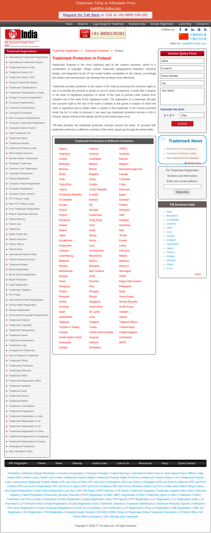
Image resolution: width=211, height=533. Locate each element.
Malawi (123, 255)
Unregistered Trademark (22, 350)
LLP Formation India (30, 503)
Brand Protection (18, 279)
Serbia (62, 301)
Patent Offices (16, 244)
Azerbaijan (95, 158)
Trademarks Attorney (20, 370)
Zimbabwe (95, 347)
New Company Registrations (24, 118)
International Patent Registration (26, 299)
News (59, 463)
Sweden (123, 311)
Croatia (93, 184)
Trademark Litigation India (171, 490)
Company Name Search (22, 193)
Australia (124, 153)
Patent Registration (19, 178)
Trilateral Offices (128, 322)
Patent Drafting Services (22, 259)
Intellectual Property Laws (23, 148)
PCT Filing (14, 294)
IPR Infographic (18, 463)
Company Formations (20, 113)
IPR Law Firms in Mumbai (127, 486)
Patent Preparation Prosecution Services (45, 494)
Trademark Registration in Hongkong (28, 436)
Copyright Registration (21, 173)
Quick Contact (186, 463)
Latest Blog (184, 24)
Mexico (93, 260)
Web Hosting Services (21, 153)
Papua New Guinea (130, 281)
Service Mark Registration (23, 305)
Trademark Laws (18, 391)
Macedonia (95, 255)
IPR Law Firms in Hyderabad (34, 486)
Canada (123, 174)
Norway (63, 276)
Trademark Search (19, 395)
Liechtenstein (96, 250)
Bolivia (93, 169)
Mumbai (171, 260)
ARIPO (123, 148)
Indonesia (124, 225)
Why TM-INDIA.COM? (21, 451)
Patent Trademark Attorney (23, 214)
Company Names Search (22, 128)
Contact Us (202, 24)
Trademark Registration (21, 411)
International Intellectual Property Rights (35, 482)
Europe (63, 204)
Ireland (63, 230)
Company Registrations (21, 102)
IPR (79, 490)
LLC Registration (160, 499)
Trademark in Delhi (189, 494)
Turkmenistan (126, 327)
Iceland (63, 225)
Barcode (75, 494)
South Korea (126, 306)
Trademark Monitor (19, 143)
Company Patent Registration (25, 183)
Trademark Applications (21, 340)
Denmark (124, 189)
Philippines (125, 286)
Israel (92, 230)
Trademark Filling (18, 360)
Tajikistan (64, 322)
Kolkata (171, 256)
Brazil (62, 174)
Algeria (63, 148)
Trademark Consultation (22, 406)
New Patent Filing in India (187, 486)
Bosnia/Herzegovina (130, 169)
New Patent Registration (18, 490)
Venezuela (65, 342)
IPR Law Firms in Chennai (172, 482)
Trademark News (18, 138)
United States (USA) (70, 337)
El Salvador (65, 199)
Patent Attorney (17, 219)
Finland (123, 204)
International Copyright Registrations (28, 315)
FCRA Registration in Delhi (96, 494)
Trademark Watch (18, 401)
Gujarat (171, 236)
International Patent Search (147, 473)
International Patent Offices (180, 473)
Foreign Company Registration (25, 97)
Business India (137, 24)
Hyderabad (172, 244)
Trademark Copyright (20, 325)
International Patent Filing (22, 254)
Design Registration (19, 310)
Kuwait (123, 240)
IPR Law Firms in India (73, 482)
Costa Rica (65, 184)
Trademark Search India (22, 67)
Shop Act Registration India (133, 512)
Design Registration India (96, 499)
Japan (62, 235)
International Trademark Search (26, 62)
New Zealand (96, 271)
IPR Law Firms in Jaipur (66, 486)
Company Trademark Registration (27, 123)
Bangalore (172, 215)
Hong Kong (95, 220)
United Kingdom (128, 332)
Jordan (123, 235)
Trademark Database (142, 490)
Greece (63, 214)
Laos (92, 245)
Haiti (121, 214)
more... (199, 274)
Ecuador (94, 194)
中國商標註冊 (198, 34)
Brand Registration (19, 269)
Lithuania (124, 250)
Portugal (94, 291)
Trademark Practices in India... (182, 153)
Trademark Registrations (22, 51)
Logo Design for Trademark (108, 24)
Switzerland (65, 316)
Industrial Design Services (80, 512)
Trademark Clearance (112, 503)
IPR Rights (89, 490)
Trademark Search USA (22, 77)
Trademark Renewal (167, 503)
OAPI (92, 276)
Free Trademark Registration (24, 209)
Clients (41, 463)
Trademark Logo (18, 345)
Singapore (95, 301)
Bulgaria (93, 174)
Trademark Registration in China (26, 431)
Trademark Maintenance (140, 503)
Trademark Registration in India (26, 416)
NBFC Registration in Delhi (129, 494)
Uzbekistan (125, 337)
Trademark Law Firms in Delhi (24, 499)
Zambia (63, 347)
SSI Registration (33, 512)
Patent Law (15, 224)
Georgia (93, 209)
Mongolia (94, 265)
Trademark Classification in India (26, 92)
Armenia (94, 153)
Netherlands (66, 271)
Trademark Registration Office (25, 380)
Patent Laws (31, 477)
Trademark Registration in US (25, 426)
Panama (94, 281)
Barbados (64, 164)
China (92, 179)
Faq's (165, 463)
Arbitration (14, 473)
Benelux (63, 169)
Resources (145, 463)
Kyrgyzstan (65, 245)
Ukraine (63, 332)
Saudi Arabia (126, 296)
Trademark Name (18, 335)
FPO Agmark (120, 499)
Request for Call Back (81, 15)
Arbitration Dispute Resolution (38, 473)
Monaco (63, 265)
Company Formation (97, 473)
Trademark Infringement (22, 330)
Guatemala (95, 214)
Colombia (124, 179)
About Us (82, 24)
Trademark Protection (97, 50)
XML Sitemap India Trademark (121, 516)
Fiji (90, 204)
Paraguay (64, 286)
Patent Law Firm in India (157, 486)
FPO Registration (139, 499)
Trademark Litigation (20, 289)
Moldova (124, 260)
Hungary (124, 220)
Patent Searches (18, 239)
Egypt (122, 194)
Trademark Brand (18, 264)
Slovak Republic (128, 301)
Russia (93, 296)
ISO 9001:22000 (106, 512)
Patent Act (14, 229)
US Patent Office (187, 512)
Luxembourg (66, 255)
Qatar (122, 291)
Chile (62, 179)
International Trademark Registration (28, 57)
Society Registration (55, 503)
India (92, 225)
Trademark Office (18, 375)
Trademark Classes (19, 320)
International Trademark (21, 446)
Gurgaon (171, 240)
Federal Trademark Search (23, 82)
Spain (62, 311)
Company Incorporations (22, 107)
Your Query (182, 96)
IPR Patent (122, 490)
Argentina (64, 153)
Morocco (124, 265)
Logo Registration (18, 284)
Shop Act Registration (157, 507)
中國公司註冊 (198, 38)
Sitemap (77, 463)
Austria (63, 158)
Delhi (169, 227)
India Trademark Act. (20, 133)
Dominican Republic (70, 194)
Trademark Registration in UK (25, 421)
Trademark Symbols (20, 386)
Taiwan (123, 316)
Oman (62, 281)
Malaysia (64, 260)
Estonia (93, 199)
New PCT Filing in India (21, 203)
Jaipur (170, 248)
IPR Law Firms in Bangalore (104, 482)
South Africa (96, 306)
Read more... (193, 163)
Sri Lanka (94, 311)
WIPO (122, 342)
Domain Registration (162, 24)
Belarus (93, 164)
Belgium (123, 164)
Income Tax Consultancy (87, 507)
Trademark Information (163, 512)
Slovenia (64, 306)
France (63, 209)
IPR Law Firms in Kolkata (96, 486)
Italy (121, 230)
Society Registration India (83, 503)
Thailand (94, 322)
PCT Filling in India (19, 198)
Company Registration (21, 188)
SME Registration (181, 507)
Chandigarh (173, 219)
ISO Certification (112, 507)
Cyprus (63, 189)
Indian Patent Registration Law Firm (54, 490)
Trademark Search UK (21, 72)
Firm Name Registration (20, 507)
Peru (91, 286)
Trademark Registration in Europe (27, 441)
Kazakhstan (65, 240)
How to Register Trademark (23, 355)
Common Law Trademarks (23, 168)
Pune (169, 268)
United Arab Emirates (101, 332)
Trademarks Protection (21, 365)
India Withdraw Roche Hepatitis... (184, 158)
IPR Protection (106, 490)
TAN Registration (53, 512)
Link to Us (123, 463)
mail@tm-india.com (105, 8)
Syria (92, 316)
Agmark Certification (192, 503)
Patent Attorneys (120, 473)
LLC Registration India (185, 499)
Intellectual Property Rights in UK (160, 477)
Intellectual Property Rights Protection (118, 477)
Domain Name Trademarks (23, 158)
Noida (170, 264)
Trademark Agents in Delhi (162, 494)
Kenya (92, 240)
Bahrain (123, 158)
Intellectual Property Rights (79, 477)
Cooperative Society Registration (61, 499)
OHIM (122, 276)
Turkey (93, 327)
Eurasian (124, 199)
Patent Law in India (51, 477)
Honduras (64, 220)
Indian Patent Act (18, 234)
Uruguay (94, 337)
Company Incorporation (70, 473)
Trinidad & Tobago (69, 327)
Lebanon (64, 250)
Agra (169, 211)
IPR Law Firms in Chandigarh (138, 482)
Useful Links (100, 463)
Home (69, 24)
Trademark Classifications (23, 87)
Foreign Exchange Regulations (53, 507)
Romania (64, 296)
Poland (63, 291)
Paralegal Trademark (20, 163)
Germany (124, 209)
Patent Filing (15, 249)
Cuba (122, 184)
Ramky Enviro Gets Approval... (182, 148)
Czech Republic (98, 189)
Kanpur (170, 252)
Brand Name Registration (22, 274)
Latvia (122, 245)
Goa (169, 231)
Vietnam (93, 342)
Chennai (171, 223)
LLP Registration (133, 507)
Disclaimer (96, 516)
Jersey (93, 235)
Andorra (93, 148)
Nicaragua (125, 271)
